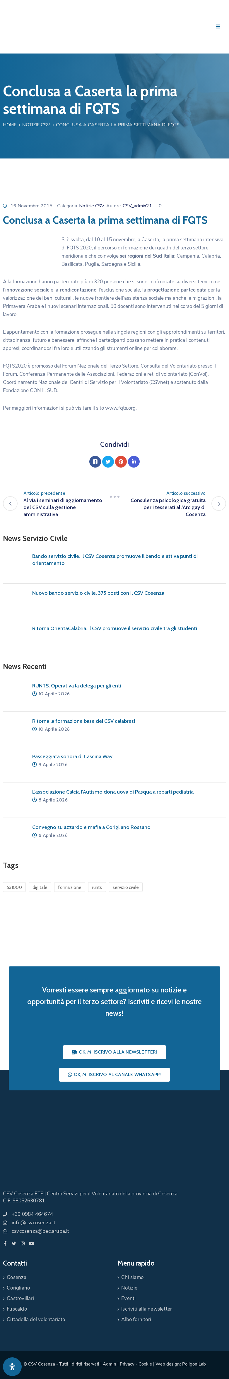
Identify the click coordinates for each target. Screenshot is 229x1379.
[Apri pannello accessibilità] (12, 1366)
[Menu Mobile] (218, 26)
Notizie (129, 1288)
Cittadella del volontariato (36, 1319)
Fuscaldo (17, 1309)
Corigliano (18, 1288)
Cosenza (16, 1277)
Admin (109, 1364)
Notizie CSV (36, 125)
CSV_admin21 (137, 206)
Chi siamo (132, 1277)
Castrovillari (20, 1298)
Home (9, 125)
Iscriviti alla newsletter (146, 1309)
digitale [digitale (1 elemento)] (40, 887)
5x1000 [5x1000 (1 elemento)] (14, 887)
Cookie (145, 1364)
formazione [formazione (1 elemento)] (69, 887)
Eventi (128, 1298)
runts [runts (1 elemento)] (97, 887)
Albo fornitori (136, 1319)
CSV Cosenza (41, 1364)
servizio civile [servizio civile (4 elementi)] (126, 887)
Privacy (127, 1364)
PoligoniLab (194, 1364)
